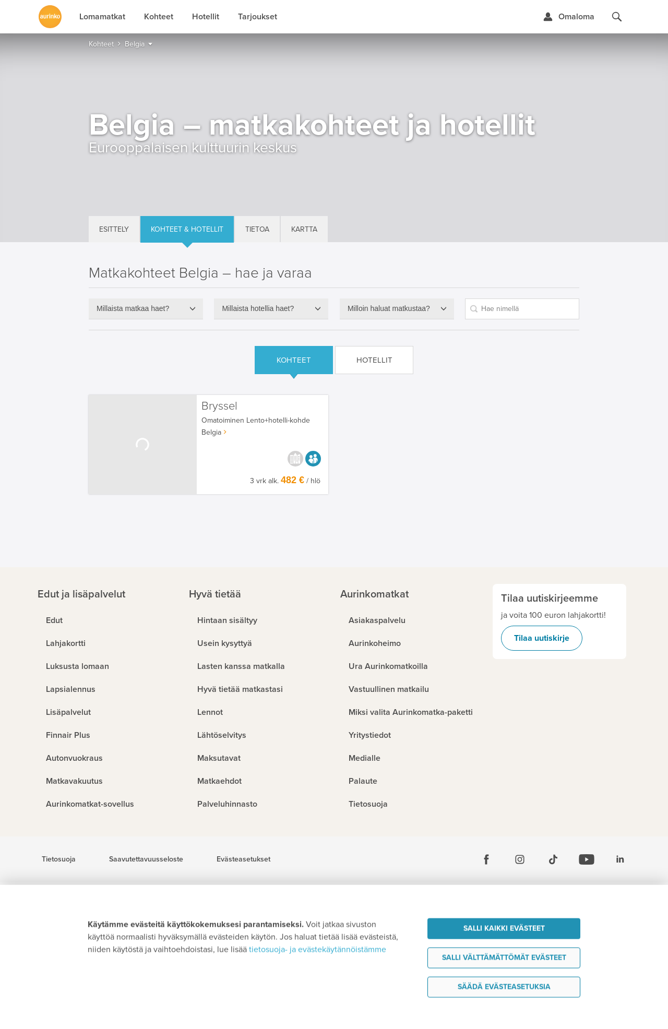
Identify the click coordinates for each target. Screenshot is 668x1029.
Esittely (114, 229)
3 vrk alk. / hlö (285, 480)
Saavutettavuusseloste (146, 859)
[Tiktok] (553, 859)
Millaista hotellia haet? (258, 308)
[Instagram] (519, 859)
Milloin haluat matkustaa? (389, 308)
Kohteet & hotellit (187, 229)
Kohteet (294, 360)
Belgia (211, 432)
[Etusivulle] (50, 16)
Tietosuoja (59, 859)
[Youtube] (586, 859)
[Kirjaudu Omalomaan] (568, 16)
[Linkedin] (620, 859)
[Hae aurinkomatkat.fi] (616, 16)
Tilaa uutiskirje (541, 638)
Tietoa (257, 229)
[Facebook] (486, 859)
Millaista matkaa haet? (133, 308)
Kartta (304, 229)
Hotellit (374, 360)
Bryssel (219, 406)
